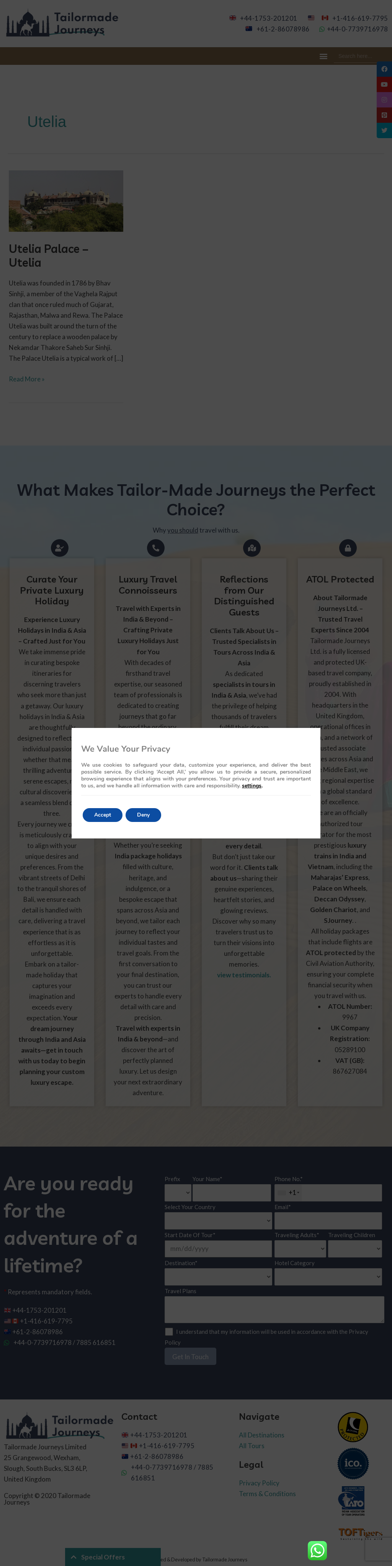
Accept (102, 814)
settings (251, 785)
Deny (143, 814)
